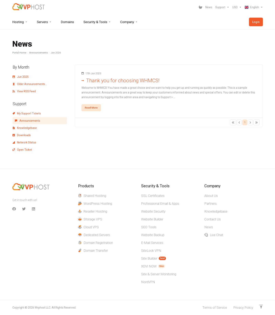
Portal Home (19, 52)
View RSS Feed (24, 91)
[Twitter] (24, 208)
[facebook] (14, 208)
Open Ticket (22, 149)
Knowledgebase (25, 127)
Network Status (24, 142)
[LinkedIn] (34, 208)
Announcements (38, 52)
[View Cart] (200, 7)
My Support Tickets (27, 113)
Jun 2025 (21, 76)
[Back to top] (261, 306)
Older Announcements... (30, 84)
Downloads (22, 135)
